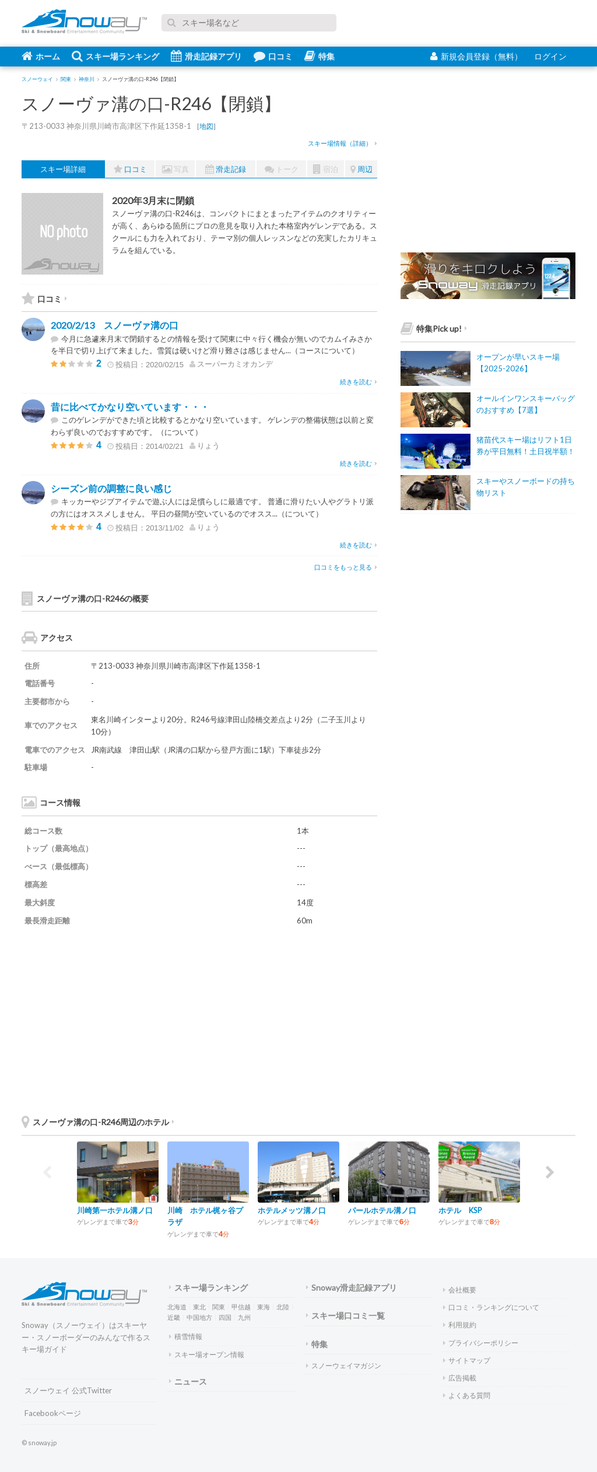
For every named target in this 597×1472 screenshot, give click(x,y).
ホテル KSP (460, 1210)
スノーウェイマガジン (343, 1365)
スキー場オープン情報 (206, 1354)
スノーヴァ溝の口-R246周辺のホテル (98, 1122)
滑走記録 (225, 169)
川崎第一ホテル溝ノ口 (115, 1210)
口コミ (273, 56)
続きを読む (358, 381)
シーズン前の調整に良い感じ (111, 488)
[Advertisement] (289, 1019)
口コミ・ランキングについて (491, 1307)
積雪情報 (185, 1336)
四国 (225, 1317)
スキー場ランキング (115, 56)
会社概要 (459, 1289)
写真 (175, 169)
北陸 (282, 1307)
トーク (281, 169)
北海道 (177, 1307)
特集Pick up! (434, 328)
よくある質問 (466, 1395)
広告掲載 (459, 1377)
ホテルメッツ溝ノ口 (292, 1210)
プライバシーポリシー (480, 1342)
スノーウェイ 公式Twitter (68, 1390)
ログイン (550, 56)
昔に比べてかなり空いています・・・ (130, 406)
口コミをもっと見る (345, 567)
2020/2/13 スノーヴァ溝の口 (114, 325)
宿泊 (325, 169)
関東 (218, 1307)
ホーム (41, 56)
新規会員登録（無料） (476, 56)
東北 (199, 1307)
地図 (206, 126)
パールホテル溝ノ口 (382, 1210)
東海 (263, 1307)
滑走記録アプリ (206, 56)
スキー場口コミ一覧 (345, 1315)
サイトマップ (466, 1360)
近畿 (173, 1317)
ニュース (188, 1381)
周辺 (361, 169)
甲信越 (241, 1307)
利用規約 (459, 1324)
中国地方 (199, 1317)
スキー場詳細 (63, 169)
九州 (244, 1317)
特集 (319, 56)
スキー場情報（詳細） (342, 143)
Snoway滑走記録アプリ (351, 1287)
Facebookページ (52, 1413)
